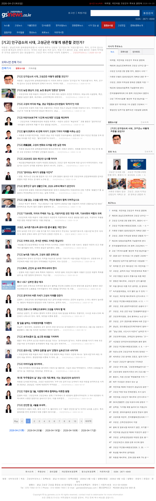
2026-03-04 (95, 52)
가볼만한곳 (32, 25)
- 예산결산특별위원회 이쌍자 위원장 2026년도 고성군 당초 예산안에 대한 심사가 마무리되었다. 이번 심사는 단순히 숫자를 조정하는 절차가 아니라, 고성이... (60, 164)
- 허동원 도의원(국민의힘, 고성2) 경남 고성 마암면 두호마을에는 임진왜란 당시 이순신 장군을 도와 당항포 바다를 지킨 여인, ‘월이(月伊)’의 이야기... (60, 136)
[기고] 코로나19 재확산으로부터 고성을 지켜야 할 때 (41, 309)
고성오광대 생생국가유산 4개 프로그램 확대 (131, 371)
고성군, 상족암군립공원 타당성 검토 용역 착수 (132, 437)
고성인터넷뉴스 (80, 52)
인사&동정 (46, 25)
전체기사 (6, 68)
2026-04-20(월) (34, 430)
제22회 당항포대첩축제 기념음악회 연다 (127, 87)
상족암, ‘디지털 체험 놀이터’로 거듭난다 (130, 407)
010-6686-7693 (58, 487)
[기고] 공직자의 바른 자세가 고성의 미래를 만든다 (40, 295)
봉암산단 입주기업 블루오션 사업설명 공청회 (129, 110)
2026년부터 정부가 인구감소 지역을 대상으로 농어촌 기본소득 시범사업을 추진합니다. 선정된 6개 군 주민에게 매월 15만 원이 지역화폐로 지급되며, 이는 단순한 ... (60, 260)
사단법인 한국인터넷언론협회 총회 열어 (130, 341)
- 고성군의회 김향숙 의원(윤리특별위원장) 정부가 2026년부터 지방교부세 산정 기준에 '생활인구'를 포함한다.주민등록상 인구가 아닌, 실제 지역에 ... (60, 191)
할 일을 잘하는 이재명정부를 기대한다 (34, 323)
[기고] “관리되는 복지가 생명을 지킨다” (35, 172)
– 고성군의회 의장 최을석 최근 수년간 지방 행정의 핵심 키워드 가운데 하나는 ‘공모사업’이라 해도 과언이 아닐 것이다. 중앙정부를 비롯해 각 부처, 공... (59, 355)
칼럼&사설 (108, 25)
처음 (16, 421)
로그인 (71, 12)
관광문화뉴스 (77, 25)
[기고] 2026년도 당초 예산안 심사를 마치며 (37, 159)
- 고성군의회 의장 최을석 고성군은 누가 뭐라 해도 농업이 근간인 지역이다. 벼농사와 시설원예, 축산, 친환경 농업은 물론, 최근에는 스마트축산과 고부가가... (60, 95)
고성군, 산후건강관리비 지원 (125, 422)
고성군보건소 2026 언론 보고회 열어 (128, 442)
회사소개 (29, 471)
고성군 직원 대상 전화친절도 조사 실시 (129, 391)
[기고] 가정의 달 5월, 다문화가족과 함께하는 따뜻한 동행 (43, 391)
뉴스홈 (7, 25)
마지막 (88, 421)
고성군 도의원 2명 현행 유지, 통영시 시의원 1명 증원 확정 (117, 172)
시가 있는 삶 (93, 25)
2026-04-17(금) (88, 430)
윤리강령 (54, 471)
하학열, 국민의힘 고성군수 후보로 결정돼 (121, 3)
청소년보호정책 (89, 471)
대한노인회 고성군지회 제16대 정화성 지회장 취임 (134, 351)
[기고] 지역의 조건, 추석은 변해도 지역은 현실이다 (40, 241)
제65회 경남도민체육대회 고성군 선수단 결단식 (130, 65)
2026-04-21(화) (16, 430)
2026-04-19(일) (52, 430)
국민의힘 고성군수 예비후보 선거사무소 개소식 (133, 397)
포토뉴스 (45, 32)
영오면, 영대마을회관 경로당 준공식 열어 (130, 412)
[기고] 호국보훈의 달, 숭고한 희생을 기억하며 (38, 336)
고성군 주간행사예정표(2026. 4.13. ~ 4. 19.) (132, 301)
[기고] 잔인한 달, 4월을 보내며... (32, 405)
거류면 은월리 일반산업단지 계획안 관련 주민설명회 (132, 76)
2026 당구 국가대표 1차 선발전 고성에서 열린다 (130, 104)
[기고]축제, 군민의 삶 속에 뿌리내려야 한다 (37, 268)
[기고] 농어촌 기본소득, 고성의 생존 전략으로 (38, 254)
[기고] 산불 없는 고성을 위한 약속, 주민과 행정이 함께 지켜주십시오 (48, 200)
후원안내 (41, 471)
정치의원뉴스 (61, 25)
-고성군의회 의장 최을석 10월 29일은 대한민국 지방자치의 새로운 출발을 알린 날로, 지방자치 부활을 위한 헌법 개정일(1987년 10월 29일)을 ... (60, 219)
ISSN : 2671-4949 (145, 18)
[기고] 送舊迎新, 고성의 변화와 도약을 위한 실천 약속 (41, 145)
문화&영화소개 (136, 25)
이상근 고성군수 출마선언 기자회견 (128, 361)
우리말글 (20, 32)
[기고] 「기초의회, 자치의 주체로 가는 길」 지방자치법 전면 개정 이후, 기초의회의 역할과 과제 (59, 213)
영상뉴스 (33, 32)
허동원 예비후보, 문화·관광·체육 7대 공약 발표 (133, 457)
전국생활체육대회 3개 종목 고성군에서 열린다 (129, 93)
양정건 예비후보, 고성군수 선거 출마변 (129, 281)
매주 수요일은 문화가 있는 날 (125, 381)
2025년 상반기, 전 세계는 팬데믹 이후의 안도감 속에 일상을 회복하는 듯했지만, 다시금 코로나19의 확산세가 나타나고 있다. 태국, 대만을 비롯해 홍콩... (60, 314)
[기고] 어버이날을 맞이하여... (30, 364)
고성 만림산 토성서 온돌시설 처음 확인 (129, 276)
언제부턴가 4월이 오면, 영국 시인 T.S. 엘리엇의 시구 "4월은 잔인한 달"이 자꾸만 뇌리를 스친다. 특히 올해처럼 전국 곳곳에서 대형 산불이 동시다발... (60, 410)
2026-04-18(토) (70, 430)
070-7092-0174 (33, 487)
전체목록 (145, 122)
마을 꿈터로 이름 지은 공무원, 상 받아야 (130, 286)
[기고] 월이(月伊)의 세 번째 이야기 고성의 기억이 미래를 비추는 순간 (48, 131)
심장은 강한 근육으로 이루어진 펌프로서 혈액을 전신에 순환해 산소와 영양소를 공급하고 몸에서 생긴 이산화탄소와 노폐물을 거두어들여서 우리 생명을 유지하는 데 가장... (60, 287)
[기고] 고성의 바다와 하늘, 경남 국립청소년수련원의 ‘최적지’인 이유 (48, 104)
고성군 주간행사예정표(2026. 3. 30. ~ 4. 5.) (132, 447)
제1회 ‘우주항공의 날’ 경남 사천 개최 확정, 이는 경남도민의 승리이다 (48, 378)
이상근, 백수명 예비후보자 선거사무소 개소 (131, 296)
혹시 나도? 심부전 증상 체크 (30, 282)
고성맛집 (121, 25)
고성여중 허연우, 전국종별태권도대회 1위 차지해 (134, 417)
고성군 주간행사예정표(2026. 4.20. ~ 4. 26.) (136, 172)
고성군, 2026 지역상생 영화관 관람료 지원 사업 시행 (132, 82)
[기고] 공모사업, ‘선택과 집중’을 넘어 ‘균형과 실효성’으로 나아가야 (47, 350)
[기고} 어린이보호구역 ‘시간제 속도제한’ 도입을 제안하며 (43, 117)
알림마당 (7, 32)
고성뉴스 (18, 25)
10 (75, 421)
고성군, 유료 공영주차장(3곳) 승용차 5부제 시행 (133, 306)
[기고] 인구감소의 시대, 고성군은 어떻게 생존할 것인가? (43, 76)
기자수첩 (32, 68)
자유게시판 (59, 32)
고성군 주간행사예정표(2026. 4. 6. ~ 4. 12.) (132, 346)
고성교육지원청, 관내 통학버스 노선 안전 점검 (132, 316)
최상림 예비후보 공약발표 (124, 452)
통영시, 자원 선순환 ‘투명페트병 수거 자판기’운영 (134, 376)
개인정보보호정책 (69, 471)
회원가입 (82, 12)
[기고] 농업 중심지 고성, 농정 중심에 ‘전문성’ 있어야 (41, 90)
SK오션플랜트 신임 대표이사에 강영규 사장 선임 (133, 402)
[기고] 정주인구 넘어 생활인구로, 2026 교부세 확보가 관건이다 (46, 186)
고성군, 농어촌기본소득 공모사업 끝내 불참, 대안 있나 (41, 227)
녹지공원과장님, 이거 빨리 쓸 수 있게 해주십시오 (134, 291)
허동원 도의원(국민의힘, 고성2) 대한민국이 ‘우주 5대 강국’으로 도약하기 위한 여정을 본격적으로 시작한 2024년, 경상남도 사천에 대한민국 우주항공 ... (60, 383)
